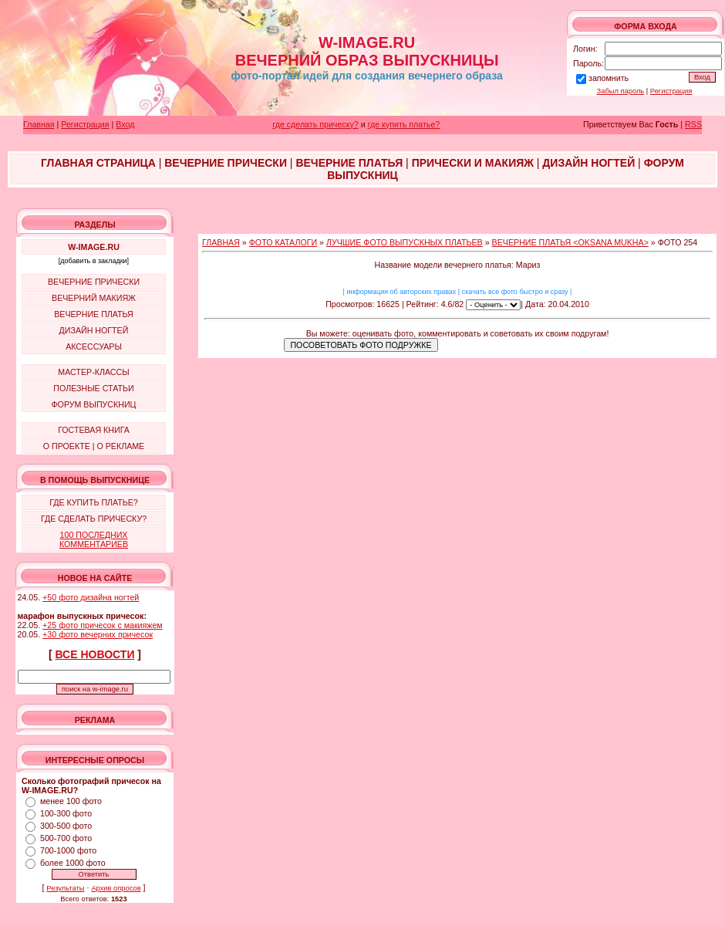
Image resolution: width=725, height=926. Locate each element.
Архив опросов (115, 888)
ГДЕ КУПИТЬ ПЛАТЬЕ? (93, 502)
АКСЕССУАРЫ (94, 346)
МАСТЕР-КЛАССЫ (93, 372)
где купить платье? (404, 124)
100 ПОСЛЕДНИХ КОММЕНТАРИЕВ (93, 539)
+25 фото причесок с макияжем (102, 625)
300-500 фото (66, 825)
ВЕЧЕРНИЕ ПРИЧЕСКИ (94, 281)
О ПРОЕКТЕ (66, 446)
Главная (39, 124)
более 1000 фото (73, 862)
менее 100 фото (71, 801)
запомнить (608, 78)
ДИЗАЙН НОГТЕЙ (94, 330)
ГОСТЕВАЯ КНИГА (94, 429)
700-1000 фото (68, 850)
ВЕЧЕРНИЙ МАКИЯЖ (94, 297)
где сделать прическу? (315, 124)
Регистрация (671, 91)
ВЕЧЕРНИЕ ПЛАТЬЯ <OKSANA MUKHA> (570, 242)
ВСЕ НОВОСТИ (95, 654)
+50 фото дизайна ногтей (90, 597)
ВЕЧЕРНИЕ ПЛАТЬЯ (93, 314)
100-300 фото (66, 813)
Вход (125, 124)
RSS (693, 124)
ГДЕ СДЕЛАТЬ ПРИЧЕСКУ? (94, 518)
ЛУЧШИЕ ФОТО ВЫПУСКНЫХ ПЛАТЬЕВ (404, 242)
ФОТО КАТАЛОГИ (283, 242)
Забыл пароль (621, 91)
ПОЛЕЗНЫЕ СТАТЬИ (93, 388)
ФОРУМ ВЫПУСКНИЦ (94, 404)
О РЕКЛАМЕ (120, 446)
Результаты (65, 888)
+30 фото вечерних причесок (97, 634)
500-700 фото (66, 838)
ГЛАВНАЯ (221, 242)
